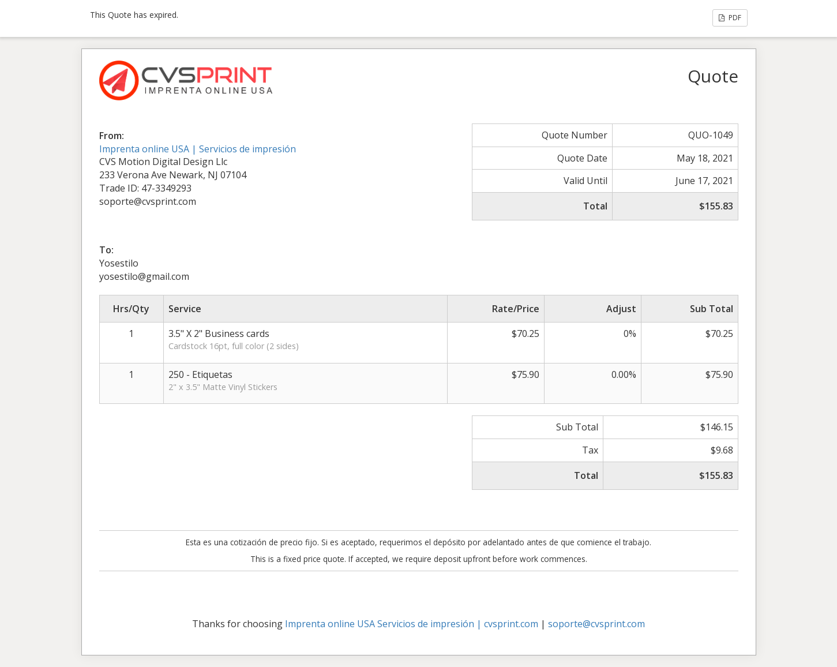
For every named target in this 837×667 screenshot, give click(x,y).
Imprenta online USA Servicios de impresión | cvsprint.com (411, 623)
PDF (730, 18)
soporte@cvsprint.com (596, 623)
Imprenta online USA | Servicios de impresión (197, 149)
